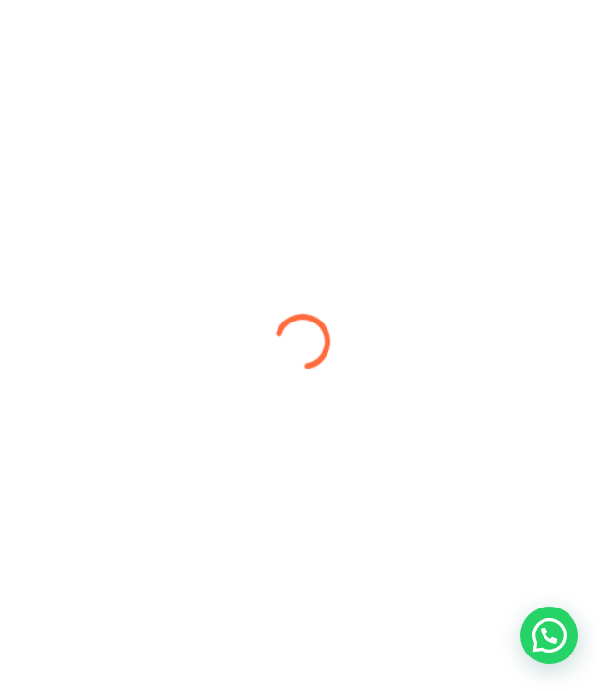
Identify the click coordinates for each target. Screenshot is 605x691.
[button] (549, 635)
